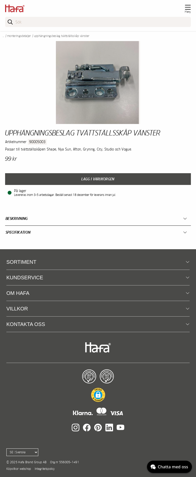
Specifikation (18, 232)
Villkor (17, 308)
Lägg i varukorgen (97, 179)
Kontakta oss (25, 324)
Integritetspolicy (45, 469)
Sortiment (21, 262)
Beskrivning (17, 218)
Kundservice (24, 277)
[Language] (22, 452)
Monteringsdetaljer (19, 36)
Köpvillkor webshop (18, 469)
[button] (98, 395)
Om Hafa (17, 293)
